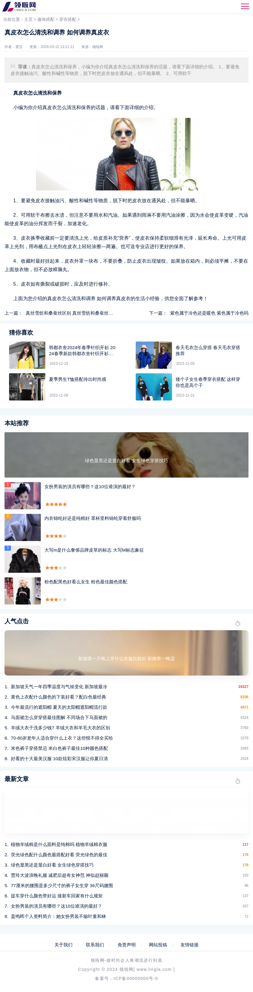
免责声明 (127, 945)
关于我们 (63, 945)
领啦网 (97, 47)
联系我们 (95, 945)
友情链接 (189, 945)
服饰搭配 (45, 19)
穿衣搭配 (67, 19)
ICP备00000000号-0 (136, 978)
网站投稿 (158, 945)
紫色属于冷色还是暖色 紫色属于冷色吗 (209, 313)
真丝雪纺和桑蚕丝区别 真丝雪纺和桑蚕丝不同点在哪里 (81, 313)
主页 (28, 19)
